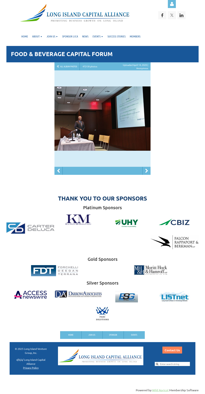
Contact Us (172, 350)
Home (70, 334)
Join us (91, 334)
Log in (172, 4)
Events (134, 334)
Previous (58, 171)
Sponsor (113, 334)
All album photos (68, 66)
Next (147, 171)
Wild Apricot (160, 390)
